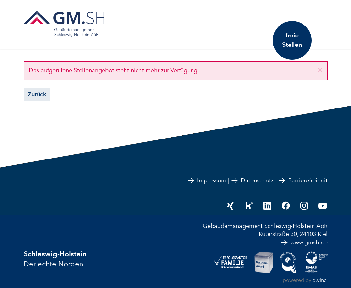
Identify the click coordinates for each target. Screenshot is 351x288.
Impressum (206, 180)
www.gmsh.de (304, 242)
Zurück (37, 94)
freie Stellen (292, 40)
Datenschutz (252, 180)
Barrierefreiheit (303, 180)
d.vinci (320, 280)
